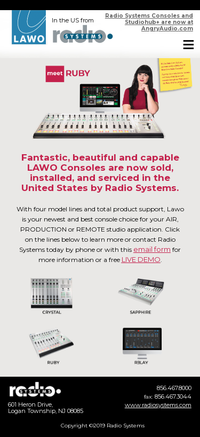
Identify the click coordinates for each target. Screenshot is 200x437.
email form (152, 249)
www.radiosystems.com (158, 405)
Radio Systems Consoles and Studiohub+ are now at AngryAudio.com (149, 22)
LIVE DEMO (141, 259)
